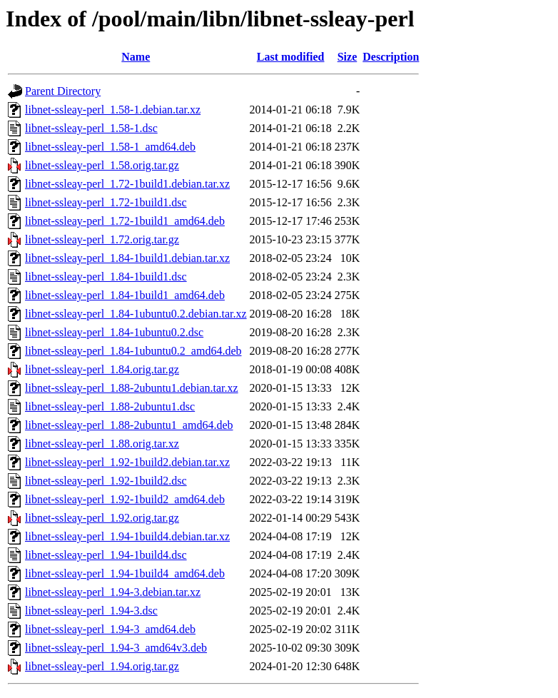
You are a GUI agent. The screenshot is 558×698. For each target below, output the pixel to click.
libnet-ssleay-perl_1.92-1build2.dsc (106, 481)
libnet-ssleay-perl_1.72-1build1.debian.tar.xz (127, 184)
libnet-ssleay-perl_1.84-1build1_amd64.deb (125, 295)
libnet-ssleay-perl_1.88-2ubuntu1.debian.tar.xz (131, 388)
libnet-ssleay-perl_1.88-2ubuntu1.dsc (110, 406)
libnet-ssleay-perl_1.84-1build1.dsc (106, 276)
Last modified (291, 57)
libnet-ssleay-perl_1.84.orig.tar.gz (102, 369)
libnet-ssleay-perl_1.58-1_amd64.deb (110, 147)
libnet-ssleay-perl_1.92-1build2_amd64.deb (125, 499)
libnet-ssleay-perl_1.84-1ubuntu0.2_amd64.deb (133, 351)
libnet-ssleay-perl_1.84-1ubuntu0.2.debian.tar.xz (136, 314)
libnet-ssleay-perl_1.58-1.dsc (91, 128)
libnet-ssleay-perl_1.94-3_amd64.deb (110, 629)
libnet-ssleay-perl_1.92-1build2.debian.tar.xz (127, 462)
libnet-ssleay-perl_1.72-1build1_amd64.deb (125, 221)
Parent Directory (63, 91)
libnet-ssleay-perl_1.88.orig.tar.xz (102, 443)
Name (135, 57)
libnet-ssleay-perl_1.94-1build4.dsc (106, 555)
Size (347, 57)
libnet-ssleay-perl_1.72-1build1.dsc (106, 202)
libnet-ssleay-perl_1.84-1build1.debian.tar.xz (127, 258)
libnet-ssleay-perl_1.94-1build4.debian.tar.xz (127, 536)
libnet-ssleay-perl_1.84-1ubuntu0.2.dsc (114, 332)
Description (390, 57)
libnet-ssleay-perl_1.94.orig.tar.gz (102, 666)
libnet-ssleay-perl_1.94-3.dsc (91, 611)
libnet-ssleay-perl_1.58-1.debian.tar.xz (113, 109)
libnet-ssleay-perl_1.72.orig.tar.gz (102, 239)
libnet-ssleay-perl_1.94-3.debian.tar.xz (113, 592)
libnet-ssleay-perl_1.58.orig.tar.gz (102, 165)
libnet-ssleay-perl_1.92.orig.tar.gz (102, 518)
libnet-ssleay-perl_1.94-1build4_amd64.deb (125, 573)
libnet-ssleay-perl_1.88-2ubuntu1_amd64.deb (129, 425)
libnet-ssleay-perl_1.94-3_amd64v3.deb (116, 648)
